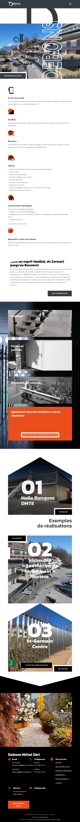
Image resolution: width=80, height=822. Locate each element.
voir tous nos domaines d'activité (40, 435)
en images (63, 512)
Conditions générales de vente (40, 817)
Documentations (62, 779)
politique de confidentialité (43, 819)
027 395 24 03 (39, 765)
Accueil (58, 763)
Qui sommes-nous (60, 293)
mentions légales (55, 819)
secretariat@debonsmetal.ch (23, 765)
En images (63, 669)
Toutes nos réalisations (36, 665)
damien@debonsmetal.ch (21, 772)
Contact (59, 783)
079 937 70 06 (39, 772)
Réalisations (60, 775)
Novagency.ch (31, 819)
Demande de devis (13, 76)
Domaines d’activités (64, 771)
